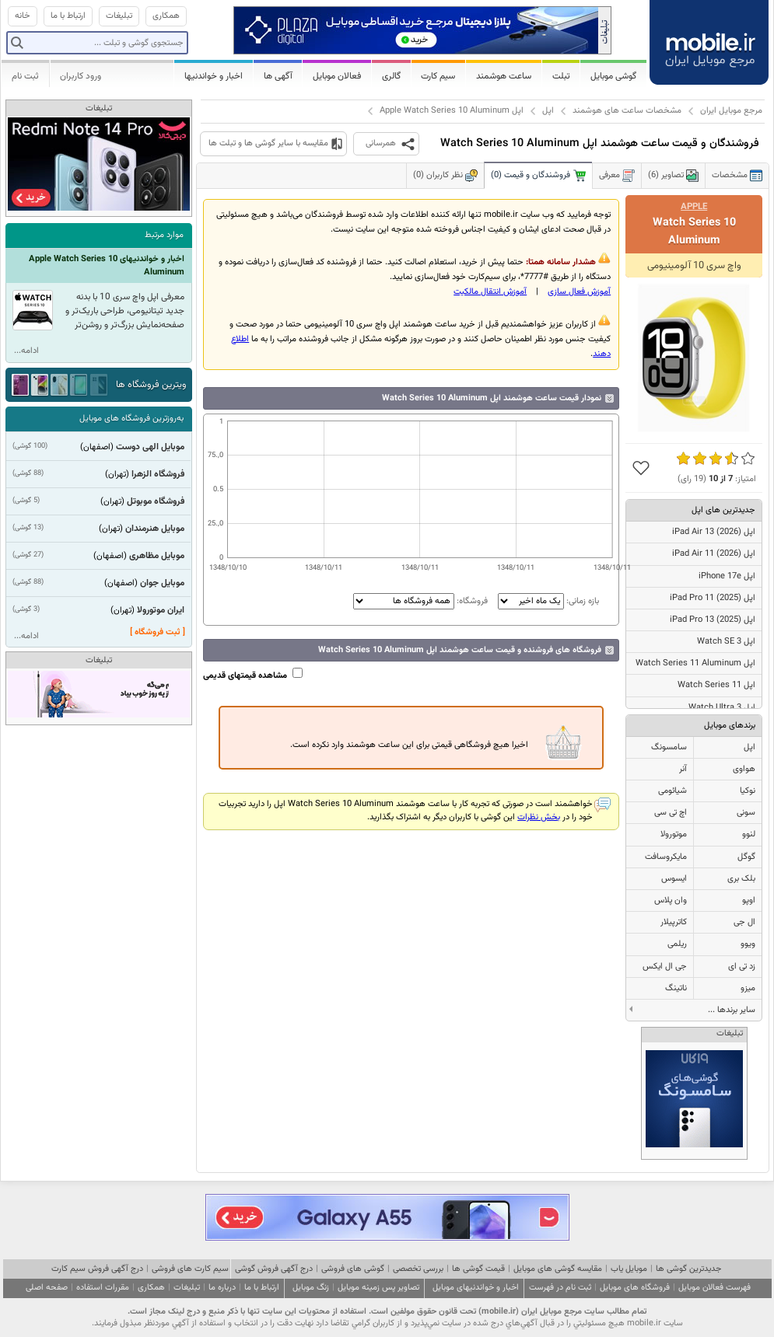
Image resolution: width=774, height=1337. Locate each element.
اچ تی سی (670, 812)
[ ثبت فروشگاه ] (157, 632)
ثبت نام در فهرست (560, 1287)
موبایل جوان (162, 583)
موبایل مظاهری (156, 556)
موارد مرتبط (164, 235)
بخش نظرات (538, 817)
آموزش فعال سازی (579, 291)
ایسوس (674, 878)
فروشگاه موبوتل (155, 501)
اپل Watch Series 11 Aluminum (695, 663)
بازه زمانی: (547, 601)
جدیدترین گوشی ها (688, 1269)
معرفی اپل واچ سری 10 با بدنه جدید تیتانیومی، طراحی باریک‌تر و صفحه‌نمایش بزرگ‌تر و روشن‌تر (124, 311)
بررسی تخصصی (418, 1269)
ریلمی (677, 944)
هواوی (744, 769)
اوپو (748, 900)
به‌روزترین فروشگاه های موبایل (131, 418)
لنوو (748, 834)
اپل (548, 110)
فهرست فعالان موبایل (714, 1287)
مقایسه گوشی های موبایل (557, 1269)
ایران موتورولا (160, 610)
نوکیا (747, 791)
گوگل (746, 857)
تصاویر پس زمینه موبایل (378, 1287)
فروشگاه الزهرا (157, 474)
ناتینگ (676, 988)
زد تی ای (741, 966)
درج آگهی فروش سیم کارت (97, 1269)
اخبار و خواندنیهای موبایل (476, 1287)
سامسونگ (669, 747)
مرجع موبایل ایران (731, 110)
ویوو (748, 944)
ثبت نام (25, 76)
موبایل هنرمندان (154, 529)
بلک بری (741, 878)
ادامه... (26, 351)
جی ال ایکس (665, 966)
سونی (746, 812)
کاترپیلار (673, 922)
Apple (694, 207)
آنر (683, 769)
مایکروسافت (666, 857)
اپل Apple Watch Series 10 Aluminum (452, 110)
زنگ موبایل (310, 1287)
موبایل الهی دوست (150, 447)
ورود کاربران (80, 76)
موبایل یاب (629, 1269)
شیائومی (672, 791)
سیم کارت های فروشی (190, 1269)
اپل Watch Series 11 (716, 685)
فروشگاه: (420, 601)
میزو (748, 988)
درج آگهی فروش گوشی (274, 1269)
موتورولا (673, 834)
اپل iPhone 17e (727, 576)
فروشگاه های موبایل (635, 1287)
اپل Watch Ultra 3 (721, 707)
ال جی (744, 922)
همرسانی (381, 143)
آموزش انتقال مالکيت (490, 291)
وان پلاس (670, 900)
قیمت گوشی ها (478, 1269)
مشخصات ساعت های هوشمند (627, 110)
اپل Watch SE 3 (726, 641)
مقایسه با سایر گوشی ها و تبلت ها (268, 143)
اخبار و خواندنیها (213, 76)
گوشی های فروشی (352, 1269)
